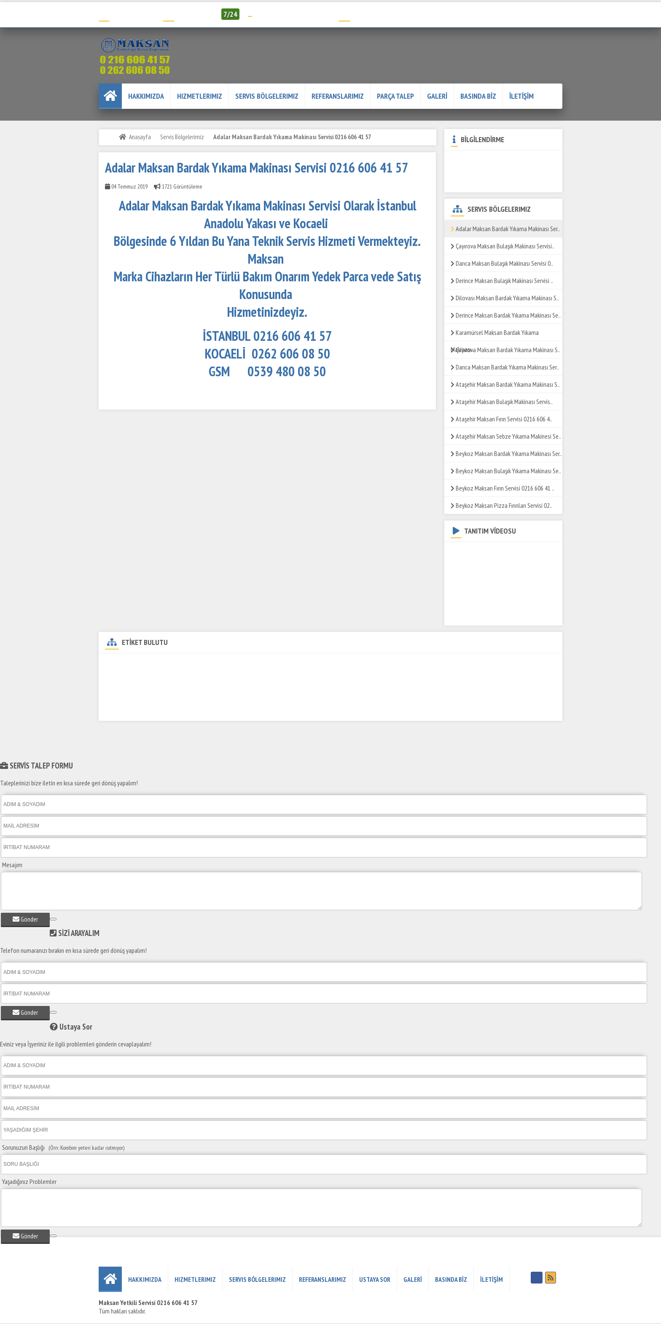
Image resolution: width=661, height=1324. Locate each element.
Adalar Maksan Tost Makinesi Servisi (148, 709)
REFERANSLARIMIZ (338, 96)
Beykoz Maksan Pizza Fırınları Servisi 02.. (501, 505)
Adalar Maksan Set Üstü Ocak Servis (446, 680)
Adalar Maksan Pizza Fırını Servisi (338, 694)
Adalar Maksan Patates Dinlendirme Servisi (237, 680)
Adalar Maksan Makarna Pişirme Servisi (345, 680)
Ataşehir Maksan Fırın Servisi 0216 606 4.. (501, 419)
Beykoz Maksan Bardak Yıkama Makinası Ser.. (506, 453)
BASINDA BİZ (478, 96)
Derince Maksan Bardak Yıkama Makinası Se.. (506, 315)
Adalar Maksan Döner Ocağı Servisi (309, 665)
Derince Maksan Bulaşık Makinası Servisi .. (502, 280)
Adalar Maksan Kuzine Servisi (397, 665)
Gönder (25, 919)
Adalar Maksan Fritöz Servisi (477, 665)
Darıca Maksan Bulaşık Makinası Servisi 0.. (502, 263)
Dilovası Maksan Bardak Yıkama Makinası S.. (505, 298)
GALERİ (437, 96)
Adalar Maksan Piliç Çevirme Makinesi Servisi (361, 709)
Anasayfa (140, 136)
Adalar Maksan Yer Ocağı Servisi (427, 694)
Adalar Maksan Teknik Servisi (140, 665)
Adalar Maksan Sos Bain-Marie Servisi (150, 694)
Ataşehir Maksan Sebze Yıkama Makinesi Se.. (506, 436)
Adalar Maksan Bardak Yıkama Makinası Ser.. (505, 228)
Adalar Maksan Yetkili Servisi (221, 665)
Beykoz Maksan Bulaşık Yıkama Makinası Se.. (506, 471)
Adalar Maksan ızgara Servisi (140, 680)
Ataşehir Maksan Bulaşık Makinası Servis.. (502, 401)
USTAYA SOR (374, 1279)
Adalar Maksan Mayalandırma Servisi (468, 709)
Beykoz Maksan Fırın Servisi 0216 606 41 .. (502, 488)
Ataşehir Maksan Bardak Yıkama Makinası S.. (505, 384)
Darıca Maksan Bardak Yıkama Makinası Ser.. (505, 367)
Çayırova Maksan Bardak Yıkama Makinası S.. (505, 349)
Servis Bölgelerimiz (266, 96)
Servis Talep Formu (370, 14)
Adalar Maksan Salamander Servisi (246, 694)
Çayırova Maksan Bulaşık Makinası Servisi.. (502, 246)
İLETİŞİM (521, 96)
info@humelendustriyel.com (292, 14)
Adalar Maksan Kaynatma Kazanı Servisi (250, 709)
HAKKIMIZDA (146, 96)
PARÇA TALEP (395, 96)
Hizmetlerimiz (199, 96)
